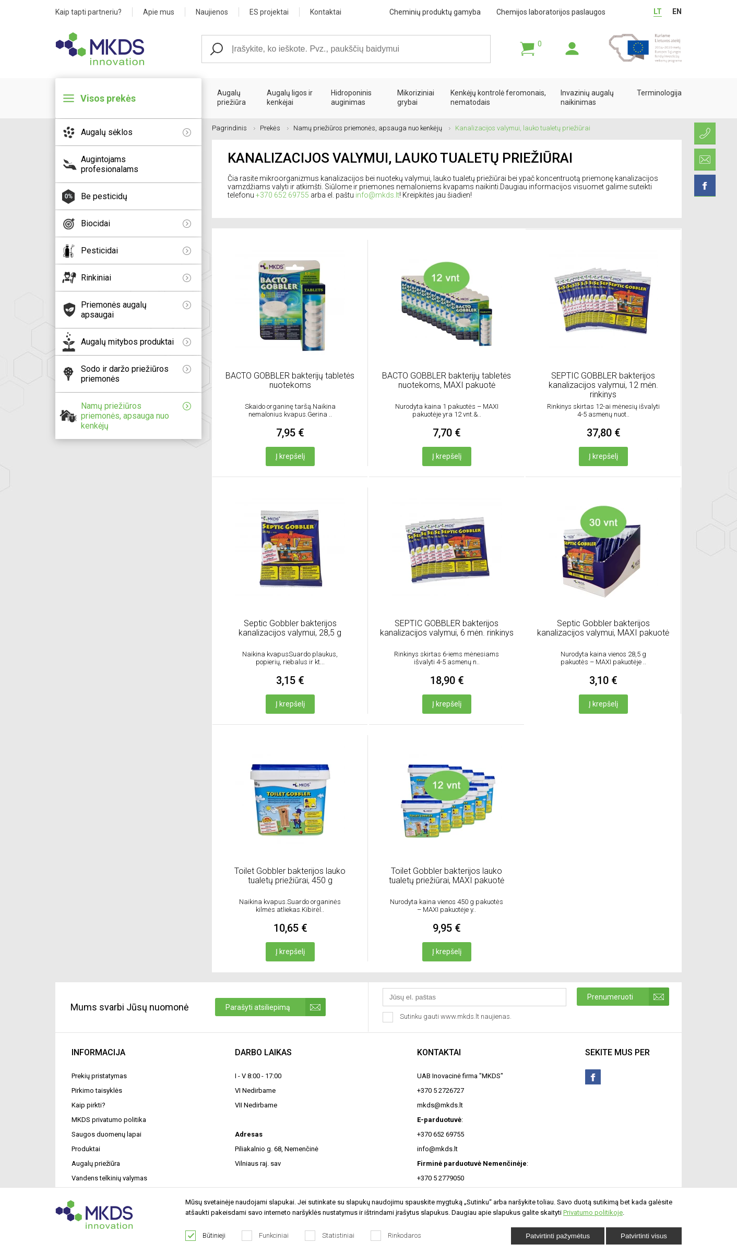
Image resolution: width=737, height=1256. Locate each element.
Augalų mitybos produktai (136, 342)
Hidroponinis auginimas (351, 97)
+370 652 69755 (282, 195)
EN (677, 11)
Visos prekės (108, 98)
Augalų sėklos (136, 132)
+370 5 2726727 (440, 1090)
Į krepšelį (290, 456)
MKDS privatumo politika (109, 1120)
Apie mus (158, 12)
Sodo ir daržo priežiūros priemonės (136, 374)
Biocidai (136, 223)
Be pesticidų (104, 196)
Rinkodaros (396, 1235)
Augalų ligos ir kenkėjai (290, 97)
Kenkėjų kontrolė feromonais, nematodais (498, 97)
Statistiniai (330, 1235)
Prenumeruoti (628, 996)
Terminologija (659, 93)
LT (657, 11)
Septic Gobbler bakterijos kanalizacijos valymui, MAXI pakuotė (603, 628)
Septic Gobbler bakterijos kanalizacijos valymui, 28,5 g (290, 628)
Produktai (86, 1149)
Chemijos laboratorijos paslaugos (550, 12)
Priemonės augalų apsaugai (136, 310)
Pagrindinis (233, 128)
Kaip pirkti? (88, 1105)
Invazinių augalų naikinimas (587, 97)
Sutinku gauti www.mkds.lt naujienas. (448, 1017)
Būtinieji (205, 1235)
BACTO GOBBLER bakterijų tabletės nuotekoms (289, 380)
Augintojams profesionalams (109, 164)
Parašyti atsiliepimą (275, 1007)
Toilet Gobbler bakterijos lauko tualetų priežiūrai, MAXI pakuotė (446, 875)
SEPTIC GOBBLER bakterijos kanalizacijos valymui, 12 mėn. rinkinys (603, 385)
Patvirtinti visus (644, 1236)
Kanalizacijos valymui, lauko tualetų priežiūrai (522, 128)
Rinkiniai (136, 278)
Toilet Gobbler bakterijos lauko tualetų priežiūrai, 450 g (290, 875)
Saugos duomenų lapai (106, 1134)
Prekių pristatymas (99, 1076)
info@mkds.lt (377, 195)
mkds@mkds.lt (440, 1105)
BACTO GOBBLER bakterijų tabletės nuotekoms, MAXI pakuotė (446, 380)
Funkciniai (265, 1235)
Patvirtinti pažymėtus (558, 1236)
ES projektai (269, 12)
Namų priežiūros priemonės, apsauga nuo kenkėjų (136, 416)
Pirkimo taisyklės (97, 1090)
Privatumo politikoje (593, 1212)
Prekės (274, 128)
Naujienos (212, 12)
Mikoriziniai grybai (415, 97)
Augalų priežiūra (231, 97)
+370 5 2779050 (440, 1178)
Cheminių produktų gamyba (435, 12)
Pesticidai (136, 250)
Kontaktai (325, 12)
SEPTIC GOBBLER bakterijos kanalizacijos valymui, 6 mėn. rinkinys (447, 628)
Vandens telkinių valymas (109, 1178)
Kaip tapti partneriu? (88, 12)
